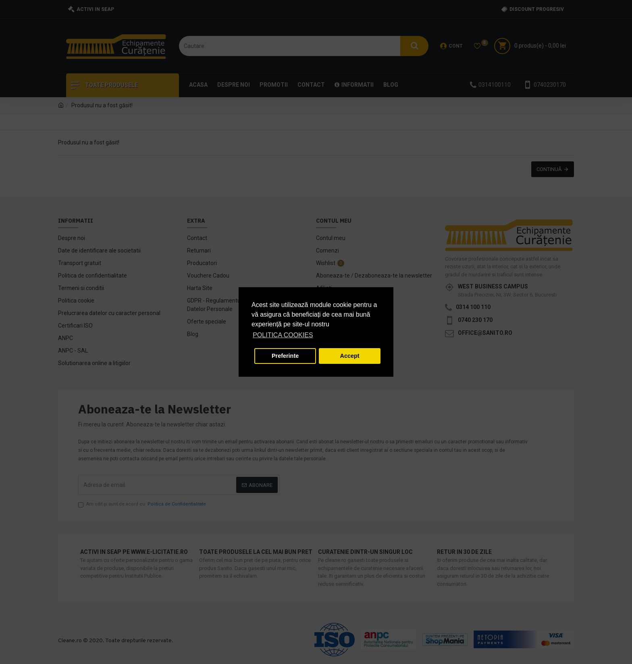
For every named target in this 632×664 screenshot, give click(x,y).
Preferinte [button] (285, 356)
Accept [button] (350, 356)
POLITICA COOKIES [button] (283, 335)
